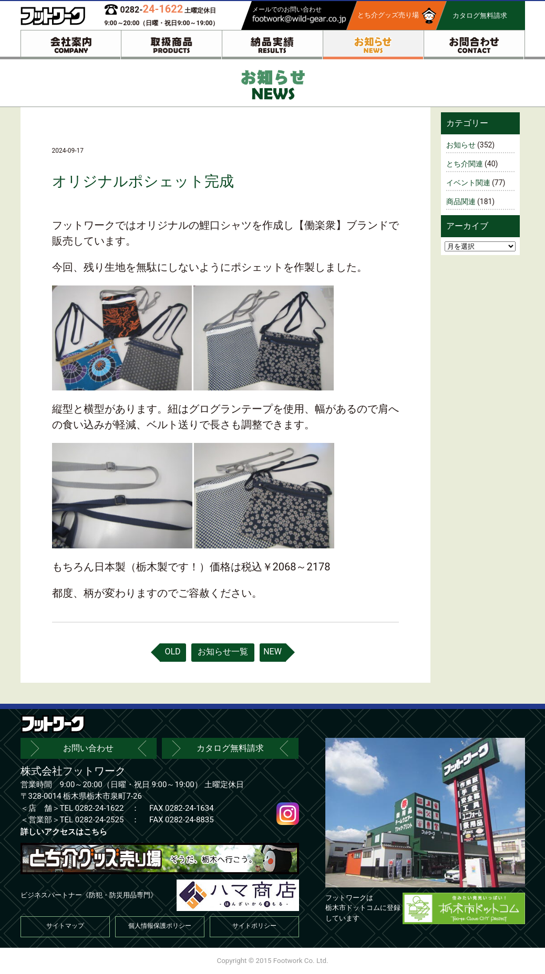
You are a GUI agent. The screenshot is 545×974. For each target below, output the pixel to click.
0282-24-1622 (99, 808)
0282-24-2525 (99, 819)
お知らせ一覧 (223, 652)
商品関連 (461, 201)
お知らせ (373, 44)
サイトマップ (65, 925)
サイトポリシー (254, 925)
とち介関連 (464, 164)
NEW (272, 652)
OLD (172, 652)
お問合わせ (474, 44)
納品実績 (272, 44)
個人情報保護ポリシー (159, 925)
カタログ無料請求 (230, 748)
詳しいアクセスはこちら (63, 832)
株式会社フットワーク (73, 771)
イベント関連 (468, 182)
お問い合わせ (88, 748)
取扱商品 (171, 44)
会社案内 (70, 44)
